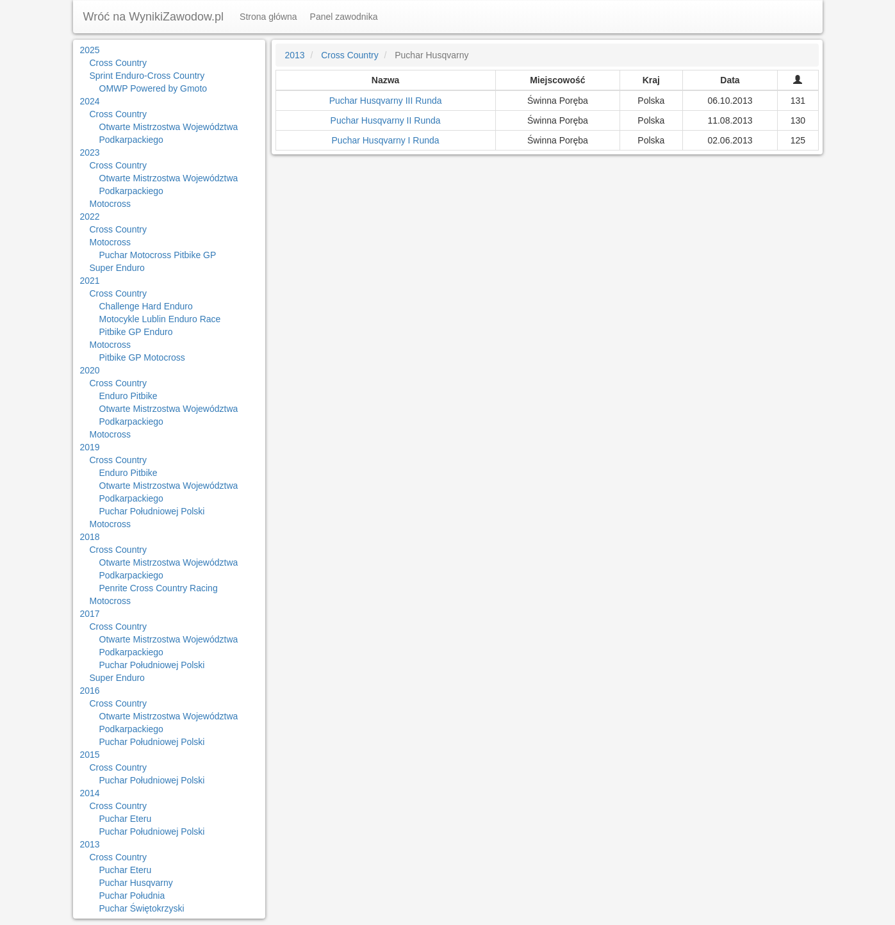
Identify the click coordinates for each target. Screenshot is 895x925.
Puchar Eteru (125, 819)
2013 (90, 844)
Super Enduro (117, 268)
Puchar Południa (132, 895)
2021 (90, 280)
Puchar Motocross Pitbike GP (158, 255)
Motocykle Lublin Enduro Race (160, 319)
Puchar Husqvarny (136, 883)
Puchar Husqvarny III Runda (385, 100)
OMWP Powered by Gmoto (153, 88)
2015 (90, 754)
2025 (90, 50)
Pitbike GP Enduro (136, 332)
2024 (90, 101)
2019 (90, 447)
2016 (90, 690)
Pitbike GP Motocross (142, 357)
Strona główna (268, 17)
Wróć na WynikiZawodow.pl (153, 16)
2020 (90, 370)
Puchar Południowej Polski (152, 511)
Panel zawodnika (344, 17)
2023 (90, 152)
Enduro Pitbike (128, 396)
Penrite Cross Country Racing (158, 588)
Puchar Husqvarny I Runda (385, 140)
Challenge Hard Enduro (146, 306)
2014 (90, 793)
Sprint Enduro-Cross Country (147, 75)
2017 (90, 614)
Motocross (110, 204)
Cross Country (118, 63)
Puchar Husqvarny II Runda (386, 120)
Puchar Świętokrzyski (142, 908)
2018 (90, 537)
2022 (90, 216)
